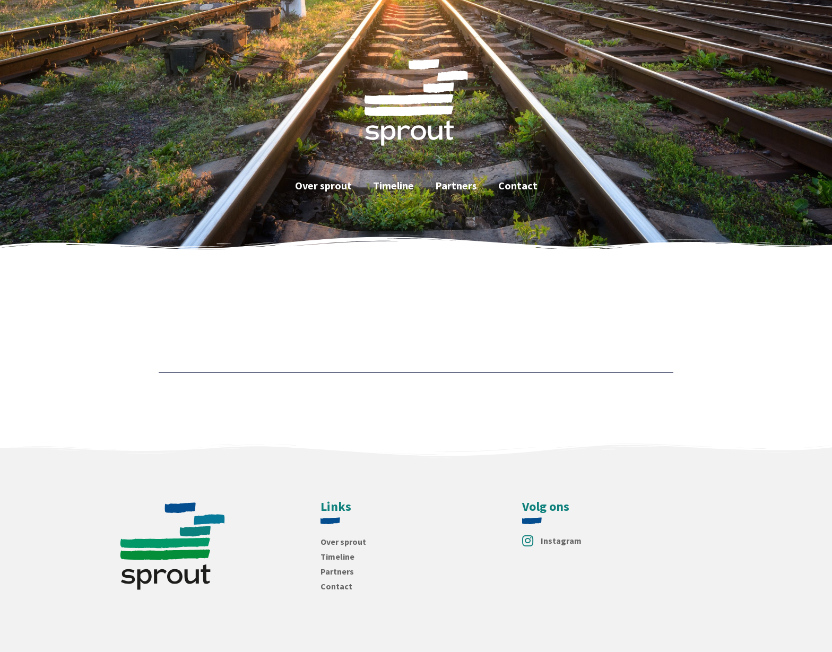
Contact (518, 185)
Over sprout (323, 185)
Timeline (393, 185)
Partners (456, 185)
